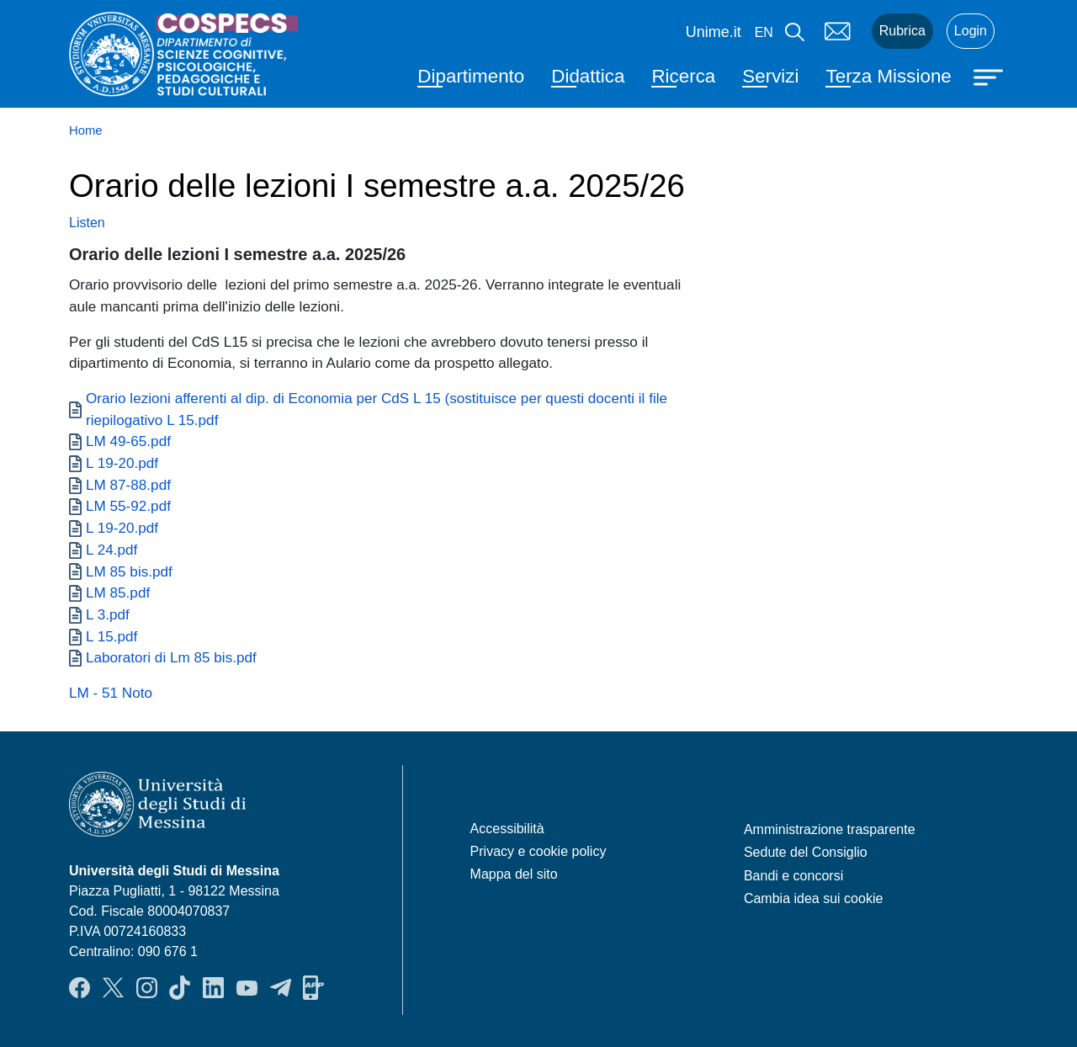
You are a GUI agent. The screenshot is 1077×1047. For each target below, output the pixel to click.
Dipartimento (470, 76)
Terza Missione (888, 76)
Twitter (113, 988)
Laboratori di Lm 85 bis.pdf (171, 657)
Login (970, 31)
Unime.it (713, 32)
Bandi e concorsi (793, 876)
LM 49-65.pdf (128, 441)
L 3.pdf (108, 614)
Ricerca (683, 76)
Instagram (146, 988)
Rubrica (902, 31)
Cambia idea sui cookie (813, 898)
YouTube (246, 988)
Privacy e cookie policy (538, 851)
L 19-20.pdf (122, 462)
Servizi (770, 76)
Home (86, 130)
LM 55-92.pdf (128, 505)
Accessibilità (507, 828)
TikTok (179, 988)
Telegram (280, 988)
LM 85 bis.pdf (129, 571)
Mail (838, 31)
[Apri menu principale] (990, 76)
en (764, 32)
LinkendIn (213, 988)
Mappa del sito (514, 874)
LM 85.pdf (118, 592)
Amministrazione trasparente (829, 829)
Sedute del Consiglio (805, 852)
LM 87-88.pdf (128, 484)
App (313, 988)
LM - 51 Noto (110, 692)
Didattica (587, 76)
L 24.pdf (111, 549)
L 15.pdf (111, 636)
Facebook (79, 988)
